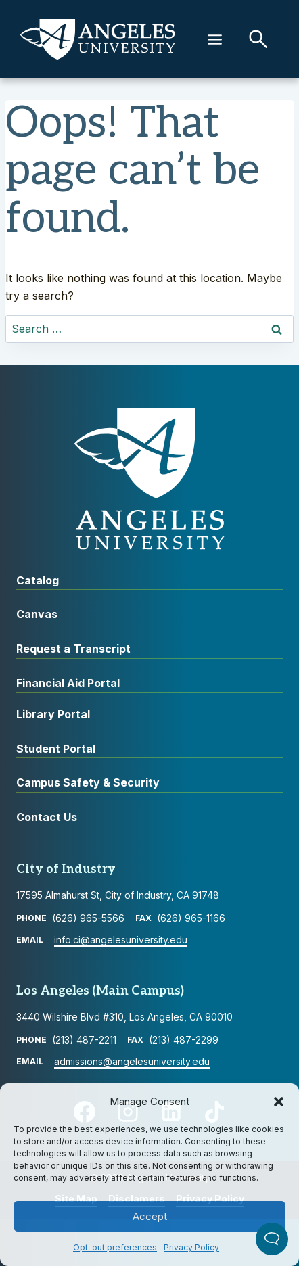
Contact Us (46, 817)
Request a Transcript (73, 648)
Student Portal (55, 748)
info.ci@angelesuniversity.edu (120, 939)
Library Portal (53, 714)
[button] (278, 1101)
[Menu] (215, 39)
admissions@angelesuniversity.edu (132, 1061)
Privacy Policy (191, 1247)
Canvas (37, 614)
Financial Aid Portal (68, 683)
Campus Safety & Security (88, 782)
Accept (150, 1216)
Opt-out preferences (115, 1247)
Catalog (37, 580)
